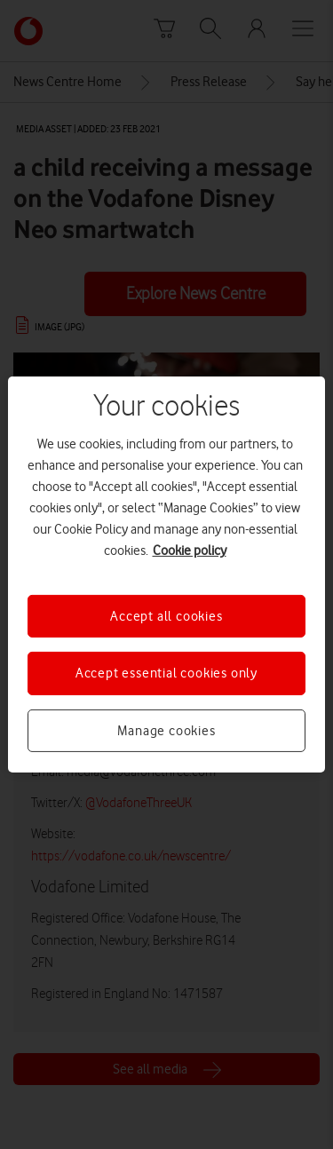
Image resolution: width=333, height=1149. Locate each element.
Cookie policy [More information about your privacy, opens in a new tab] (189, 551)
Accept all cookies (166, 616)
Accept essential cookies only (166, 673)
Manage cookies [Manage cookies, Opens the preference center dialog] (166, 731)
